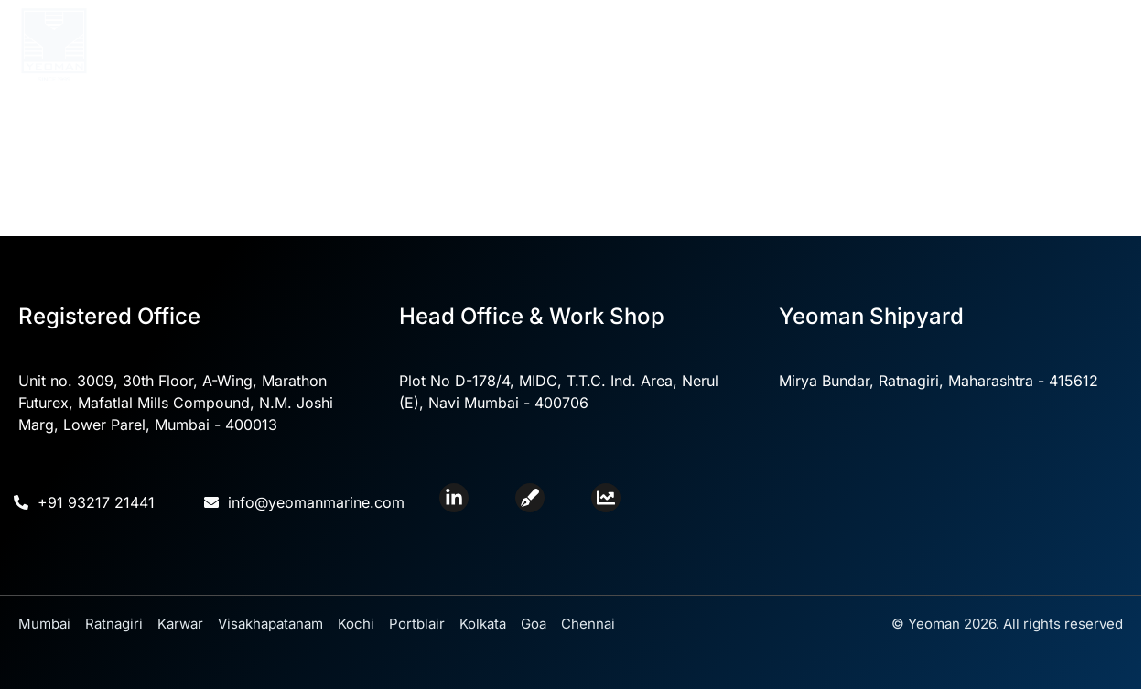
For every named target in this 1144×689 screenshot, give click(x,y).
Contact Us (975, 29)
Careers (987, 69)
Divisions (700, 30)
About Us (409, 30)
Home (327, 29)
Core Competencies (555, 30)
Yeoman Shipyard (838, 30)
